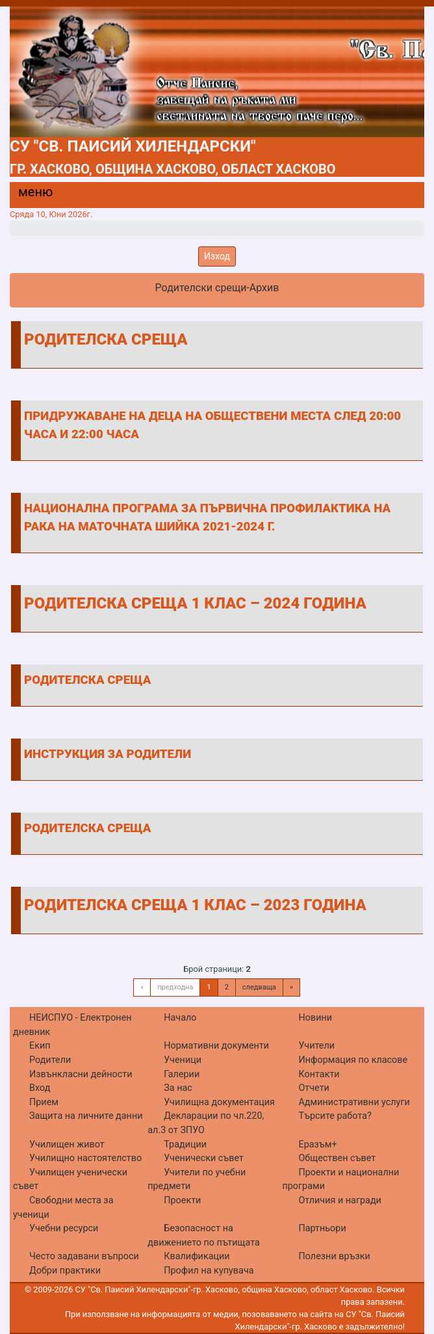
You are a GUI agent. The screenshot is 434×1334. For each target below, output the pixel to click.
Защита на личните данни (86, 1115)
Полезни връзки (334, 1256)
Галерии (181, 1074)
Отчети (313, 1087)
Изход (217, 256)
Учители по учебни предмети (196, 1179)
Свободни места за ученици (63, 1207)
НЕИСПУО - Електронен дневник (72, 1025)
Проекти (182, 1200)
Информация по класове (352, 1060)
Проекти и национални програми (340, 1179)
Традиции (185, 1144)
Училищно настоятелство (85, 1158)
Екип (40, 1045)
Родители (50, 1060)
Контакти (318, 1074)
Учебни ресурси (63, 1228)
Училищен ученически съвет (70, 1179)
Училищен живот (67, 1144)
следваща (259, 987)
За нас (178, 1087)
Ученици (182, 1060)
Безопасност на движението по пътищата (203, 1235)
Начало (180, 1017)
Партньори (322, 1228)
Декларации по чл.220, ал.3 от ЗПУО (205, 1123)
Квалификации (196, 1256)
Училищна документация (219, 1102)
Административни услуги (353, 1102)
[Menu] (28, 195)
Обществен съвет (337, 1158)
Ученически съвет (204, 1158)
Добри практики (65, 1270)
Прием (43, 1102)
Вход (39, 1087)
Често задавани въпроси (84, 1256)
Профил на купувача (208, 1270)
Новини (315, 1017)
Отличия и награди (339, 1200)
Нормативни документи (216, 1045)
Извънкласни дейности (81, 1074)
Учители (316, 1045)
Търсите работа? (334, 1115)
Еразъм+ (317, 1144)
